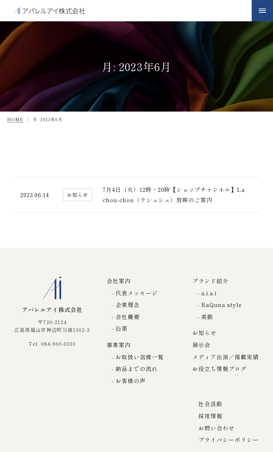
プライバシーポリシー (228, 439)
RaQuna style (221, 304)
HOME (15, 119)
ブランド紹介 (210, 280)
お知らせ (204, 332)
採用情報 (210, 415)
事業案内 (119, 344)
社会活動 (210, 403)
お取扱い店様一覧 (140, 357)
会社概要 (128, 316)
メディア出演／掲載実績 (225, 357)
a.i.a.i (209, 293)
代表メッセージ (137, 293)
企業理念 (128, 304)
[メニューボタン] (262, 10)
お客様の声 (131, 380)
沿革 (122, 328)
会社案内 (119, 280)
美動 (207, 316)
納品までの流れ (137, 368)
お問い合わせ (216, 428)
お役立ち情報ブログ (219, 368)
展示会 (201, 344)
